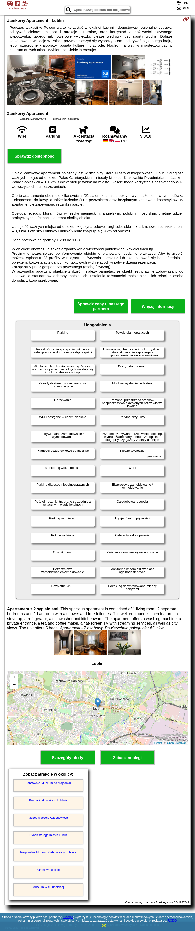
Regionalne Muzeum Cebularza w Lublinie (48, 852)
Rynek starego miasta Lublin (48, 835)
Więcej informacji (158, 306)
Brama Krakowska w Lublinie (48, 800)
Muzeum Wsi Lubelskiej (48, 887)
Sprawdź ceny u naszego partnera (101, 306)
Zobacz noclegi (127, 758)
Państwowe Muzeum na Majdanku (48, 783)
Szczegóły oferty (67, 758)
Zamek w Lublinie (48, 870)
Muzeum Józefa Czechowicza (48, 817)
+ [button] (14, 677)
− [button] (14, 685)
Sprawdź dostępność (34, 156)
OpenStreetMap (177, 742)
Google (68, 917)
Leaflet (158, 742)
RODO (172, 920)
